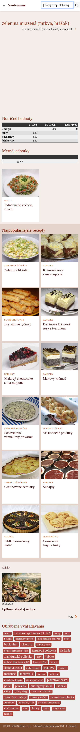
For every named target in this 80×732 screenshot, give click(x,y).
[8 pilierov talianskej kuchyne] (21, 587)
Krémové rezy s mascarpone (53, 272)
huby (39, 657)
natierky (41, 674)
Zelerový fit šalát (16, 270)
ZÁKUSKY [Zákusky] (48, 266)
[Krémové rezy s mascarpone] (59, 247)
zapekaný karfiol (38, 697)
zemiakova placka (62, 697)
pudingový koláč (41, 686)
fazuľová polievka (44, 650)
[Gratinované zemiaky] (20, 464)
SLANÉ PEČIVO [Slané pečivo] (50, 537)
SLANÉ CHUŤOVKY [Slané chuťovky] (14, 320)
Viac (72, 616)
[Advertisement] (40, 72)
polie (7, 686)
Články (6, 567)
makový (49, 667)
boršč (66, 638)
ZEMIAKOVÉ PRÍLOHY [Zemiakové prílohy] (15, 482)
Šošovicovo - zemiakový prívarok (18, 435)
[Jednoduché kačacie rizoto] (20, 182)
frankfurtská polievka (18, 656)
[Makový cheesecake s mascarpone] (20, 356)
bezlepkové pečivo (24, 638)
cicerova (27, 644)
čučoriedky (11, 708)
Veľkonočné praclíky (58, 433)
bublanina (10, 644)
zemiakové (9, 702)
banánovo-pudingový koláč (32, 633)
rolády (7, 691)
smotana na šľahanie (41, 691)
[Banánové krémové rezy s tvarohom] (59, 302)
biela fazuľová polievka (49, 638)
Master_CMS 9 (59, 726)
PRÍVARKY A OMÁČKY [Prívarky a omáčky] (15, 428)
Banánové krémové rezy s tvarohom (56, 326)
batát (67, 633)
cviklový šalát (43, 644)
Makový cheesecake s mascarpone (18, 380)
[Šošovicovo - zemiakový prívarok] (20, 410)
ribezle (61, 686)
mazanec (10, 674)
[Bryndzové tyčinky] (20, 302)
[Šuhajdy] (59, 464)
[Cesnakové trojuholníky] (59, 518)
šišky (46, 708)
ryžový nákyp (21, 691)
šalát (25, 708)
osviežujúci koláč (34, 680)
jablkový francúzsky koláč (16, 662)
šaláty (35, 708)
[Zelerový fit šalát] (20, 247)
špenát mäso (59, 708)
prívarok (20, 686)
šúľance (8, 714)
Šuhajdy (49, 487)
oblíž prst (54, 674)
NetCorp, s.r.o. (24, 726)
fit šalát (65, 650)
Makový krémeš (54, 378)
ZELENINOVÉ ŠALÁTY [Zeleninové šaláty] (15, 266)
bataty (57, 633)
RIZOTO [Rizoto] (8, 200)
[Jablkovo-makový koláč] (20, 518)
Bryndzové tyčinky (17, 324)
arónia (7, 633)
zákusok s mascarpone (48, 702)
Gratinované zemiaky (19, 487)
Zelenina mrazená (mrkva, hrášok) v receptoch (49, 29)
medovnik (26, 674)
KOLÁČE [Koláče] (8, 537)
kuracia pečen (39, 662)
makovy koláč (33, 668)
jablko (50, 656)
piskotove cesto (57, 680)
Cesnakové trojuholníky (51, 543)
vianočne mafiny (15, 697)
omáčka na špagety (13, 680)
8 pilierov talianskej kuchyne (18, 609)
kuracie (54, 662)
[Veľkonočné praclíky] (59, 410)
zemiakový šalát (26, 702)
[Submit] (76, 5)
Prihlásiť (73, 726)
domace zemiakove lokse (16, 651)
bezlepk (8, 638)
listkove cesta (13, 667)
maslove (63, 668)
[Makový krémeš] (59, 356)
